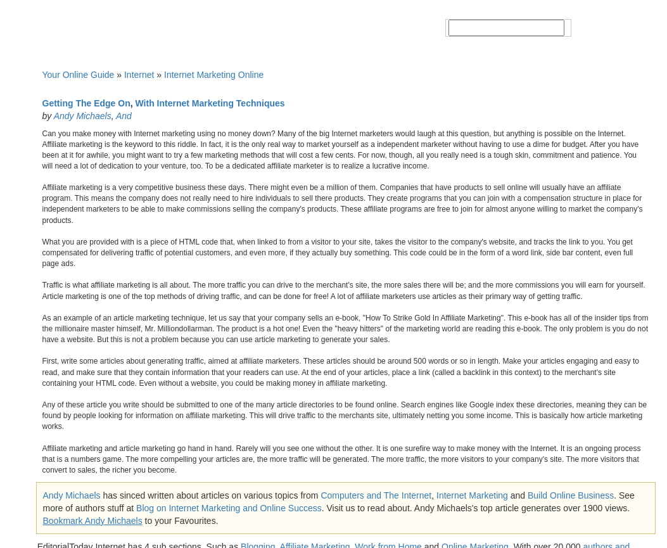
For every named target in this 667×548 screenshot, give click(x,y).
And (124, 116)
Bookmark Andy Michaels (93, 521)
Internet (139, 75)
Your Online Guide (78, 75)
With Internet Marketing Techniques (210, 103)
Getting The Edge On (86, 103)
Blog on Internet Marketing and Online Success (229, 508)
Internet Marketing (472, 495)
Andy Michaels (82, 116)
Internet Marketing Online (214, 75)
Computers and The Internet (376, 495)
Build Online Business (571, 495)
